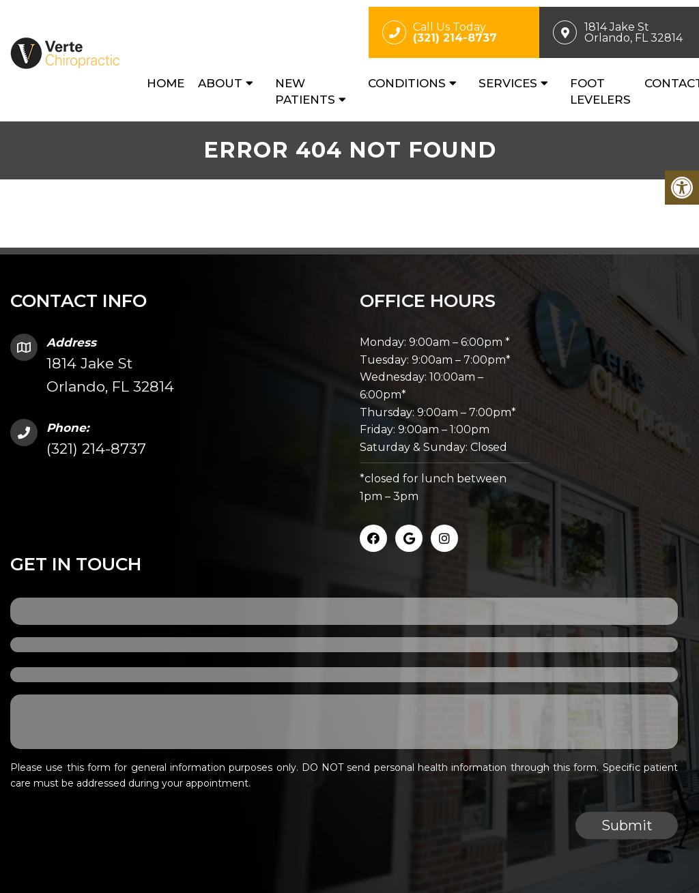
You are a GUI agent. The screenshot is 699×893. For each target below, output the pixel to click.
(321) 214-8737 (96, 448)
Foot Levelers (600, 91)
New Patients (305, 91)
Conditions (407, 83)
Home (165, 83)
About (220, 83)
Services (508, 83)
